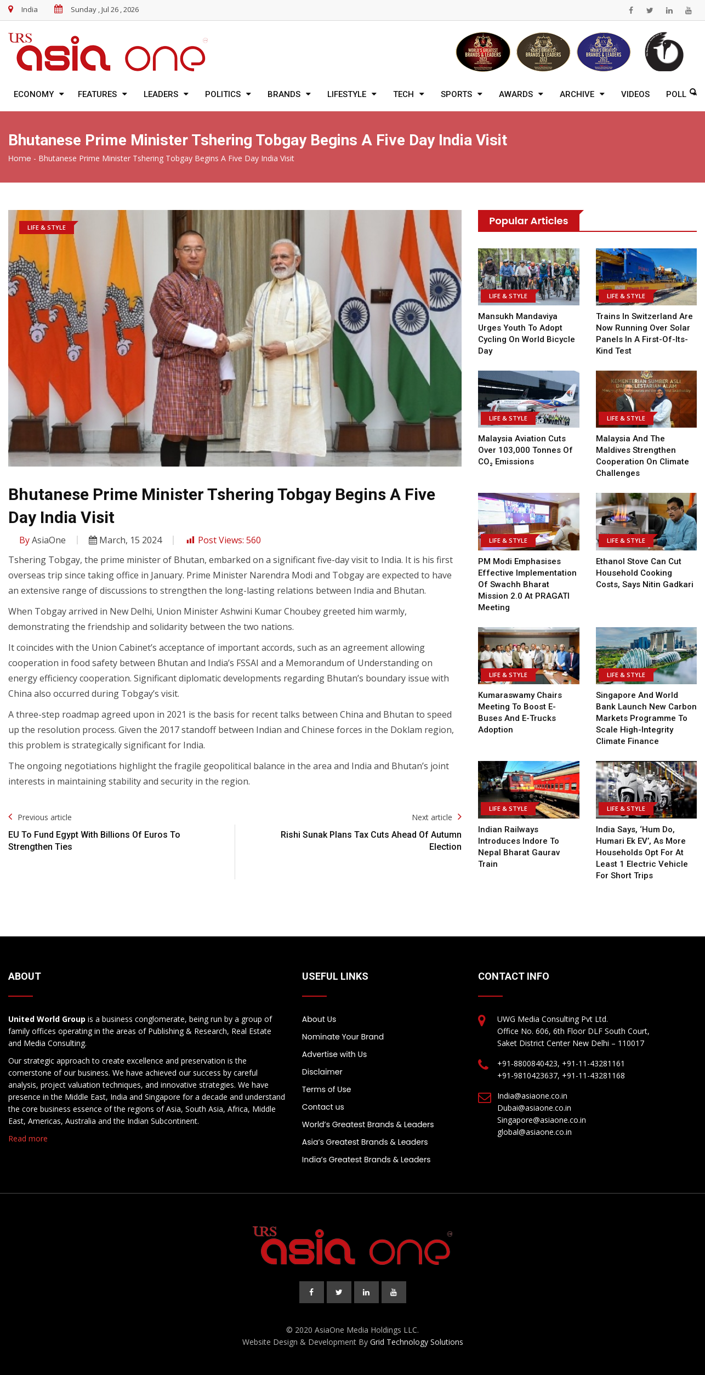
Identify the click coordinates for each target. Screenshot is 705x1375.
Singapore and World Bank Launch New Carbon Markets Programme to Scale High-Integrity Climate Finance (646, 718)
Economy (34, 94)
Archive (577, 94)
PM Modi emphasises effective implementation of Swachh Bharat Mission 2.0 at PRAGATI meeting (527, 584)
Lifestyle (346, 94)
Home (19, 158)
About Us (319, 1019)
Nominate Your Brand (343, 1036)
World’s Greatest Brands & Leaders (368, 1124)
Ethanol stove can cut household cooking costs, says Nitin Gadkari (644, 572)
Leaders (161, 94)
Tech (403, 94)
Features (97, 94)
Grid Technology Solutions (416, 1342)
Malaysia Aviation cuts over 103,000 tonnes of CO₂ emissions (525, 450)
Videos (635, 94)
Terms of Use (326, 1089)
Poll (676, 94)
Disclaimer (322, 1071)
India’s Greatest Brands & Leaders (366, 1159)
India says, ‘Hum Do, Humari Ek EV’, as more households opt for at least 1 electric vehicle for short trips (642, 852)
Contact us (323, 1106)
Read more (28, 1138)
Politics (223, 94)
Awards (516, 94)
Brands (284, 94)
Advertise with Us (334, 1054)
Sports (456, 94)
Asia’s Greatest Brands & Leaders (365, 1142)
